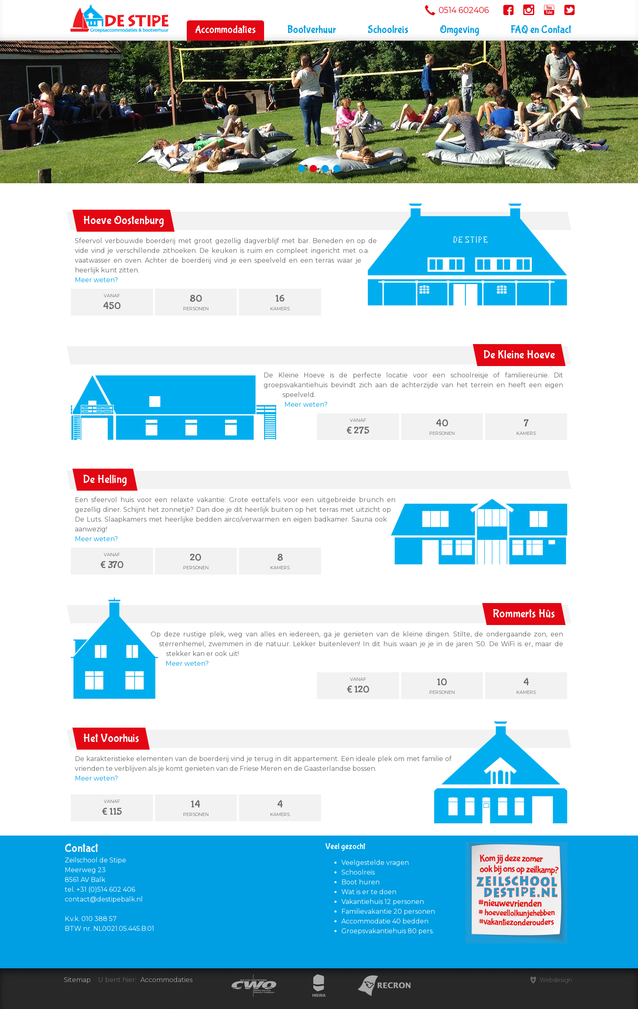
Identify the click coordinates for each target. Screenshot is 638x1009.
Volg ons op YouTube (549, 11)
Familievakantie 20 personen (388, 911)
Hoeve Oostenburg (123, 220)
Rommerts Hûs (524, 614)
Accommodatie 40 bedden (384, 921)
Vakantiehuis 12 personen (382, 902)
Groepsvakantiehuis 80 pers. (387, 931)
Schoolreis (388, 30)
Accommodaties (225, 30)
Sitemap (77, 980)
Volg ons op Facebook (508, 11)
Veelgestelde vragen (375, 862)
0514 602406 (464, 10)
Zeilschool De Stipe (96, 9)
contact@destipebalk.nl (104, 899)
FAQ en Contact (541, 30)
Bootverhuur (311, 30)
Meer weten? (96, 280)
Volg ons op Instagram (528, 11)
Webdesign (555, 980)
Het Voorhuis (111, 738)
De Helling (105, 479)
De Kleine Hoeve (519, 355)
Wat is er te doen (368, 892)
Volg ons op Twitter (569, 11)
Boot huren (360, 882)
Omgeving (459, 30)
